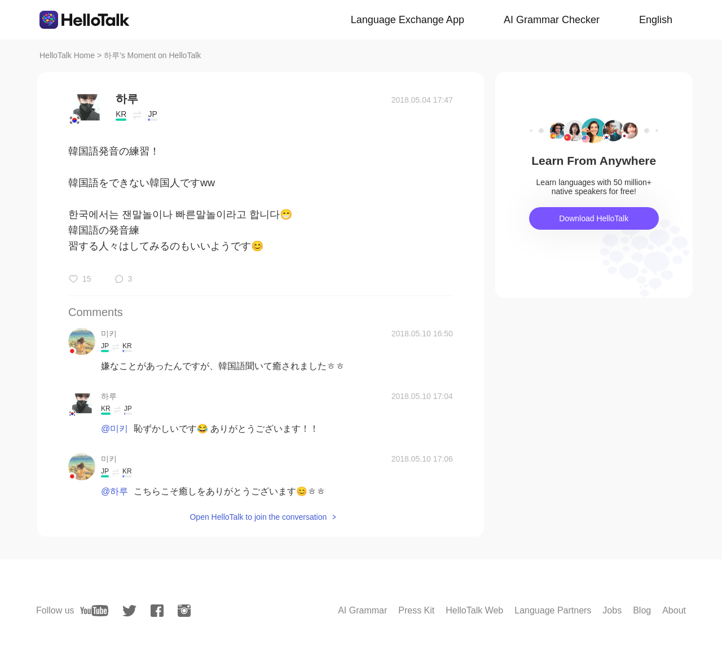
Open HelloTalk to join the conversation (258, 516)
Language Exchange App (407, 19)
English (655, 19)
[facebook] (157, 610)
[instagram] (184, 610)
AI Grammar (362, 610)
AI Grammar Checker (552, 19)
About (674, 610)
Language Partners (552, 610)
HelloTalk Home (67, 55)
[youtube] (94, 610)
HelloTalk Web (474, 610)
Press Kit (416, 610)
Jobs (612, 610)
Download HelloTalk (593, 218)
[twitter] (129, 611)
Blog (642, 610)
